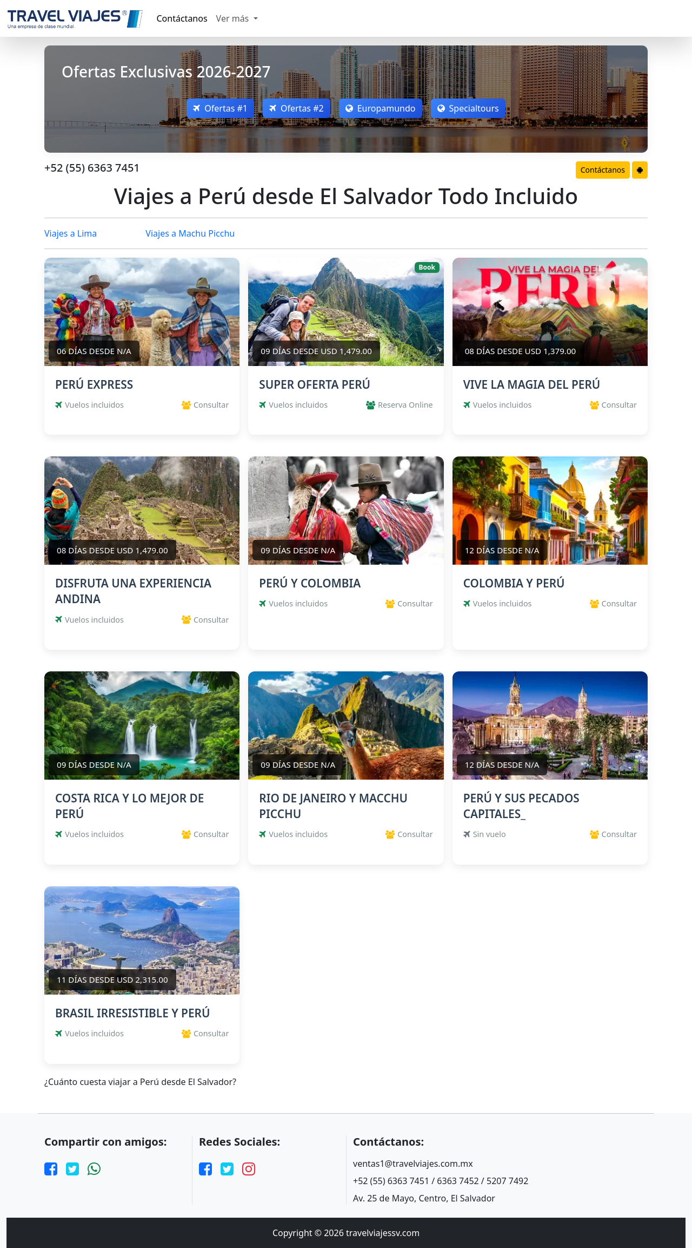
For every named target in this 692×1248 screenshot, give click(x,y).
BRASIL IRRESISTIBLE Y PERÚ (132, 1013)
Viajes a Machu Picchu (190, 233)
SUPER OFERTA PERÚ (314, 384)
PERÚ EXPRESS (94, 384)
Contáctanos (182, 18)
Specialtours (468, 108)
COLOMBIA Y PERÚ (514, 583)
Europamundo (380, 108)
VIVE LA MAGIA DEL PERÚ (532, 384)
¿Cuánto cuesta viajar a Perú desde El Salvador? (140, 1082)
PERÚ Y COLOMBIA (310, 583)
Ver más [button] (233, 18)
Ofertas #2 (296, 108)
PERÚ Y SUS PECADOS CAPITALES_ (521, 805)
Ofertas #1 (220, 108)
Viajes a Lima (70, 233)
